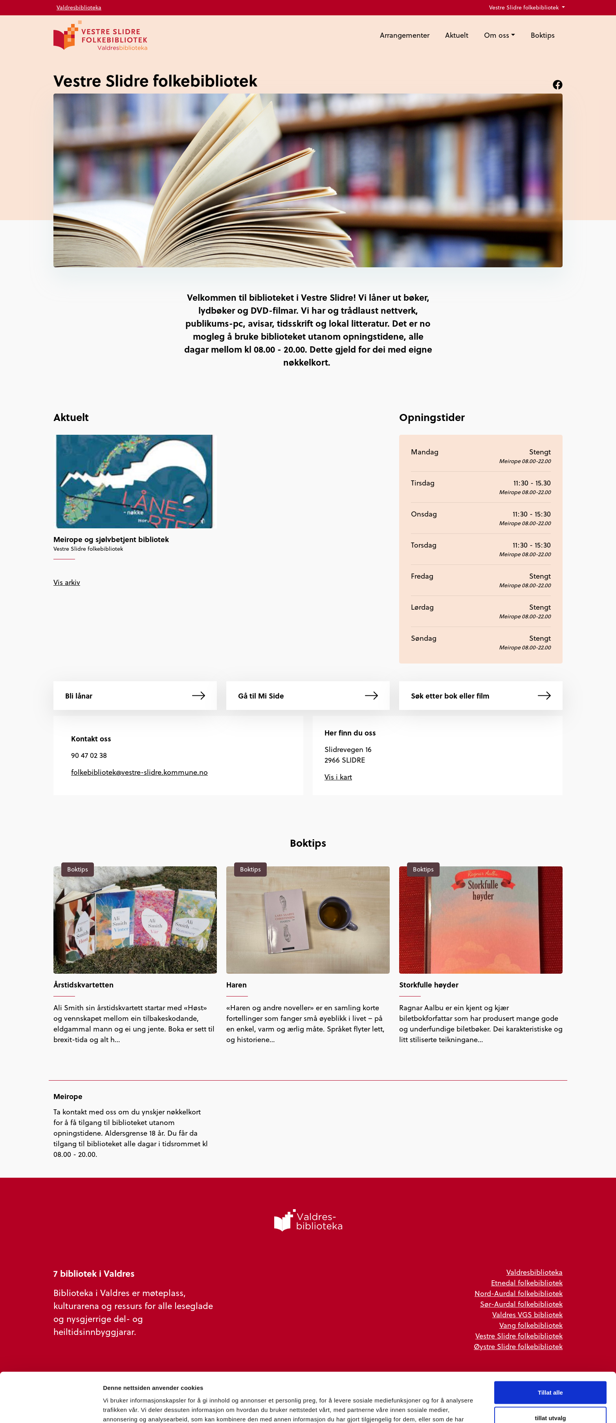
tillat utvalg (550, 1371)
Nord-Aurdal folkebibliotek (519, 1293)
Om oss (496, 35)
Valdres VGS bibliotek (527, 1315)
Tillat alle (550, 1345)
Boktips (543, 35)
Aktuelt (456, 35)
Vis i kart (338, 777)
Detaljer (418, 1407)
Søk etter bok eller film (481, 695)
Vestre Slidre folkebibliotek (524, 7)
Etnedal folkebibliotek (527, 1283)
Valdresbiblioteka (79, 7)
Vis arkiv (66, 582)
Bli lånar (135, 695)
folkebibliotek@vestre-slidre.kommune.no (139, 772)
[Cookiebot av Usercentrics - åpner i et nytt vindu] (50, 1408)
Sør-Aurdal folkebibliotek (521, 1304)
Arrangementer (404, 35)
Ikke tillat (550, 1397)
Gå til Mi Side (308, 695)
